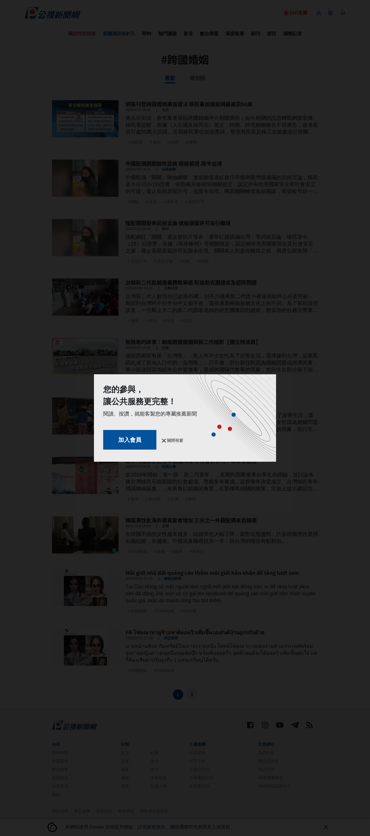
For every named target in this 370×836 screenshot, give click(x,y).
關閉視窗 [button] (172, 440)
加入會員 (129, 440)
